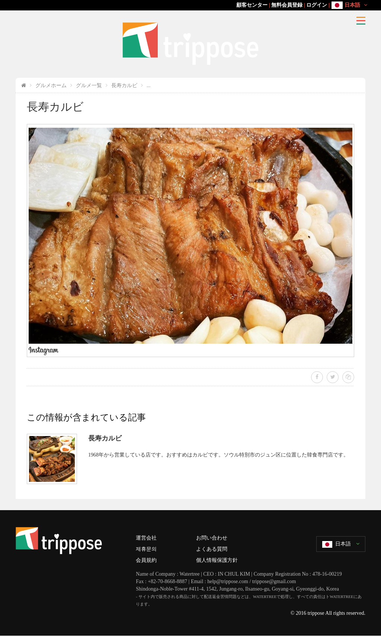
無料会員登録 (286, 5)
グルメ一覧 (89, 85)
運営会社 (146, 538)
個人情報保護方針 (217, 560)
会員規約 (146, 560)
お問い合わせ (211, 538)
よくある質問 (211, 549)
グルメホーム (51, 85)
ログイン (316, 5)
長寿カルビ (124, 85)
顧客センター (252, 5)
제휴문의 (146, 549)
